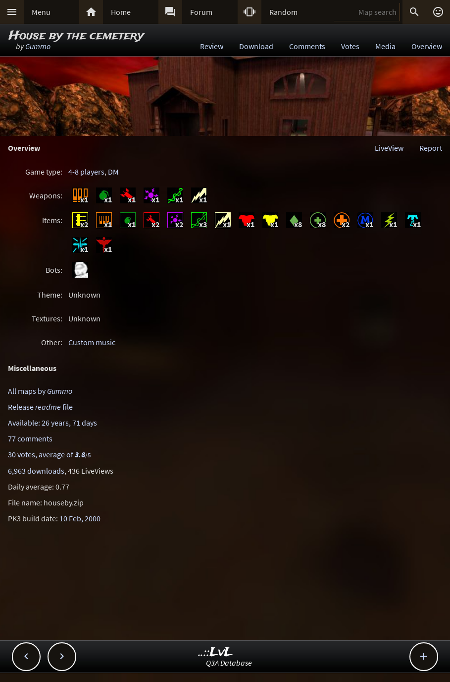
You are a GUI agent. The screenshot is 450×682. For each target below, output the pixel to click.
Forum (201, 12)
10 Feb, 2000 (79, 518)
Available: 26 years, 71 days (52, 423)
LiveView (389, 148)
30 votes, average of (49, 454)
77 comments (30, 438)
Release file (40, 407)
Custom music (91, 342)
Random (283, 12)
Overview (426, 46)
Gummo (37, 46)
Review (211, 46)
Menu (41, 12)
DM (113, 172)
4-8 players (86, 172)
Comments (307, 46)
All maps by (40, 391)
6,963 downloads (36, 471)
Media (385, 46)
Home (121, 12)
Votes (350, 46)
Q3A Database (229, 663)
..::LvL (215, 652)
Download (256, 46)
